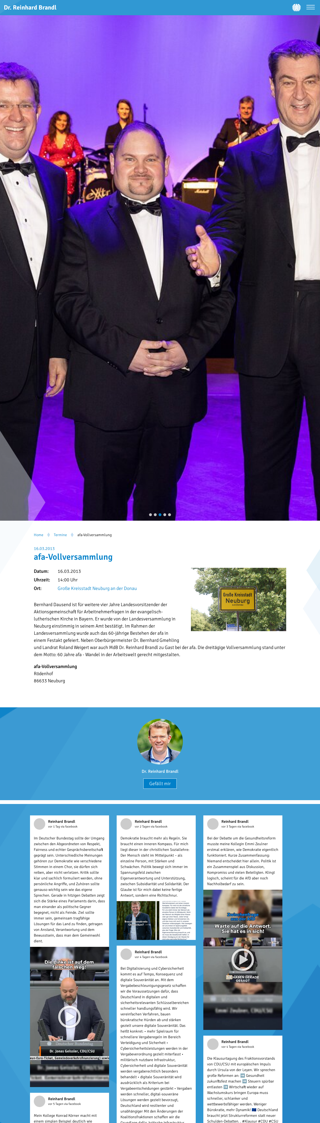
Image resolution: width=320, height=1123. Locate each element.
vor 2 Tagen (143, 827)
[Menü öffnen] (310, 7)
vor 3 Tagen (229, 827)
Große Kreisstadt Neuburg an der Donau (97, 588)
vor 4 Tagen (143, 957)
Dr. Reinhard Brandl (160, 771)
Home (38, 535)
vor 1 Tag (54, 827)
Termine (60, 535)
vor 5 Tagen (56, 1104)
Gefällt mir (160, 784)
